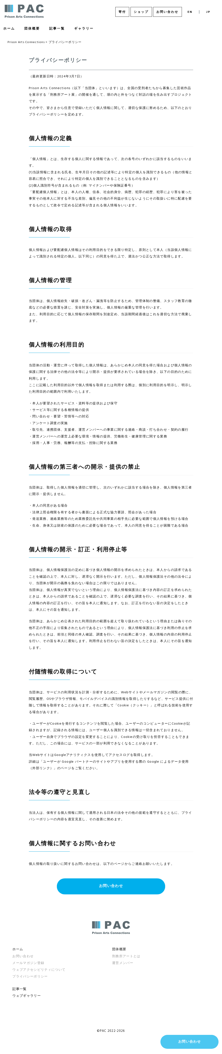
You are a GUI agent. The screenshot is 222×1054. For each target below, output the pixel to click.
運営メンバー (122, 963)
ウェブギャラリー (26, 996)
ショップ (141, 12)
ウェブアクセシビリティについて (38, 969)
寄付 (122, 12)
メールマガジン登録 (28, 963)
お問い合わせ (167, 12)
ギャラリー (84, 28)
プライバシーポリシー (30, 976)
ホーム (17, 949)
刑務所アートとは (126, 956)
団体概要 (32, 28)
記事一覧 (57, 28)
